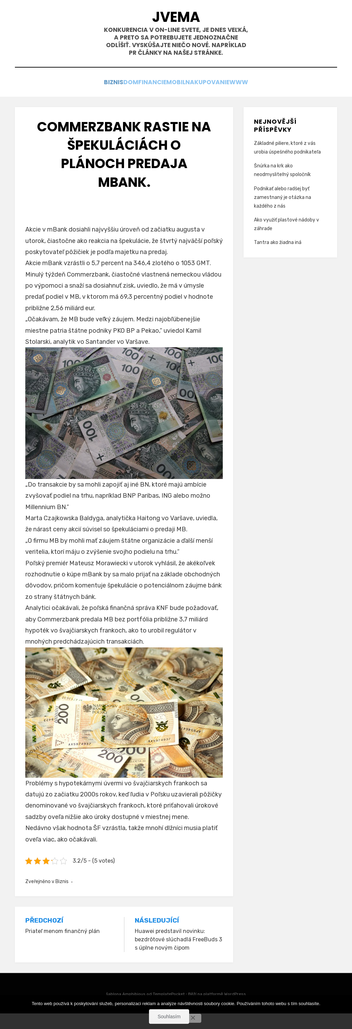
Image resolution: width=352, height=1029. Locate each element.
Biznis (94, 97)
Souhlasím (169, 1016)
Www (258, 97)
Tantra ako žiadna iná (277, 258)
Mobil (181, 97)
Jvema (176, 20)
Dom (120, 97)
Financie (149, 97)
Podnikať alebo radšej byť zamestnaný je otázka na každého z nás (282, 212)
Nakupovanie (220, 97)
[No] (192, 1018)
